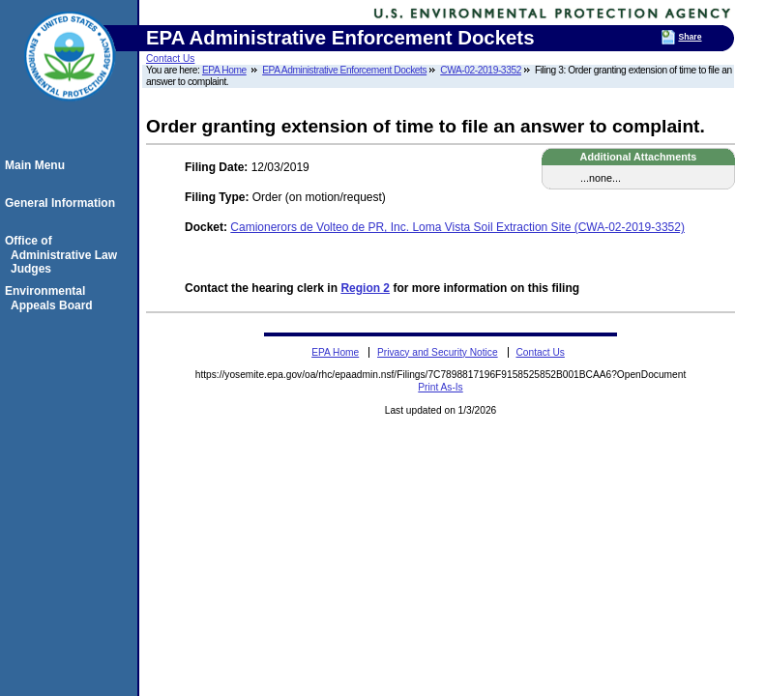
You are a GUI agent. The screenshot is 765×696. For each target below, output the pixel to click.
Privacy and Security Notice (437, 352)
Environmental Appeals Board (52, 297)
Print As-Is (440, 387)
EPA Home (224, 70)
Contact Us (170, 58)
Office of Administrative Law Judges (64, 255)
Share (689, 37)
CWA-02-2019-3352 (480, 70)
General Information (63, 203)
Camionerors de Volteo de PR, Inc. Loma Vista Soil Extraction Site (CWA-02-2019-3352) (457, 227)
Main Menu (38, 165)
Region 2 (365, 288)
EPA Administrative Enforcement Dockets (344, 70)
